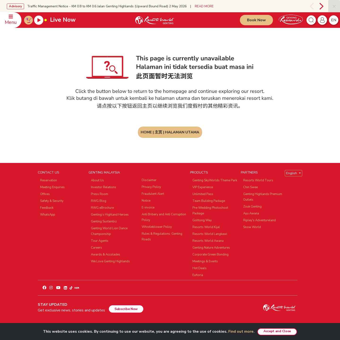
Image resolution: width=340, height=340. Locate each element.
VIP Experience (202, 187)
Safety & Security (52, 201)
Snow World (252, 227)
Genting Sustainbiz (104, 221)
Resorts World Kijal (206, 227)
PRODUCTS (199, 172)
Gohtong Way (202, 220)
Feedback (46, 208)
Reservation (48, 180)
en (333, 20)
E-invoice (148, 207)
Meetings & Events (205, 261)
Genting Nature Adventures (211, 248)
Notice (146, 201)
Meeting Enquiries (52, 187)
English (292, 173)
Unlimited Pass (202, 194)
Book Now (256, 20)
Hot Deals (199, 268)
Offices (45, 194)
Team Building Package (208, 201)
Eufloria (197, 275)
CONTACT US (48, 172)
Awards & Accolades (105, 254)
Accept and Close (277, 331)
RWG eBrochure (102, 208)
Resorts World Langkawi (209, 234)
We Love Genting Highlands (110, 261)
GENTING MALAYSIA (104, 172)
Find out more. (241, 331)
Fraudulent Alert (153, 194)
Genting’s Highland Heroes (110, 214)
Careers (96, 248)
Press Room (99, 194)
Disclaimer (149, 180)
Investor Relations (103, 187)
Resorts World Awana (208, 241)
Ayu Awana (251, 213)
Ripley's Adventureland (259, 220)
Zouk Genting (252, 206)
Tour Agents (99, 241)
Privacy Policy (151, 187)
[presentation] (311, 6)
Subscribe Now (126, 309)
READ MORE (204, 6)
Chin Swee (250, 187)
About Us (97, 180)
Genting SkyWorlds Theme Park (214, 180)
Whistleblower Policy (157, 227)
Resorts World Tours (258, 180)
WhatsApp (47, 214)
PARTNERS (249, 172)
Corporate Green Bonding (210, 254)
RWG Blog (98, 201)
